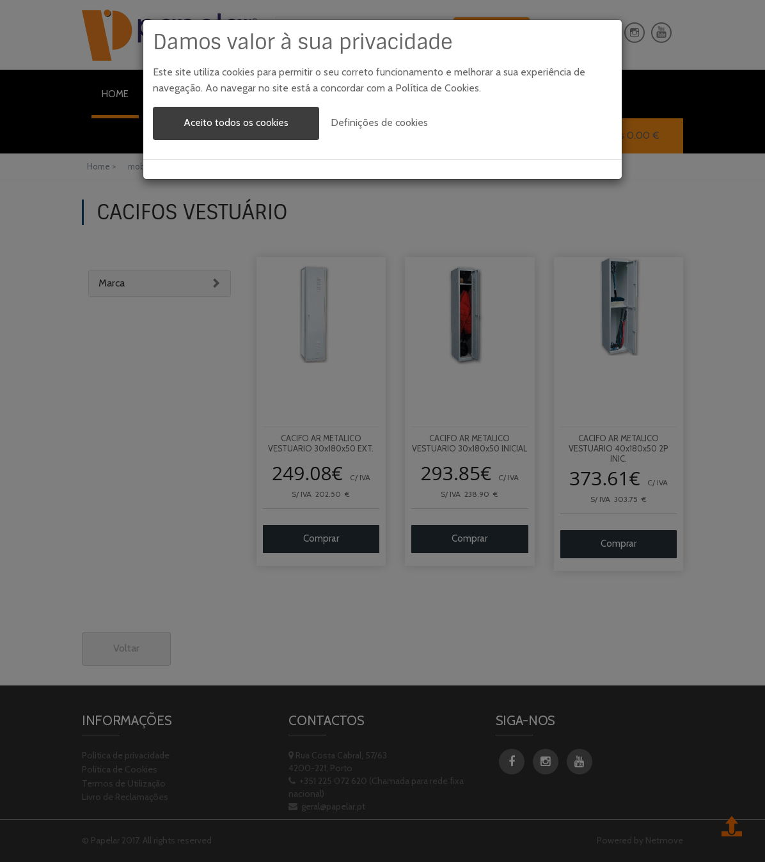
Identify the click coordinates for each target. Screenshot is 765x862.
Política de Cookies (437, 88)
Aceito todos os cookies (236, 122)
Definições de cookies (379, 122)
